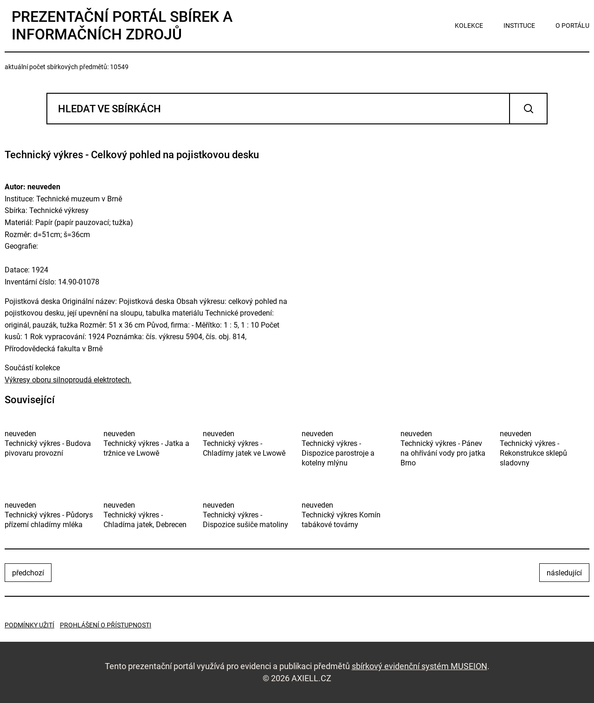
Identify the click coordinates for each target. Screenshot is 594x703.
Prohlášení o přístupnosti (105, 625)
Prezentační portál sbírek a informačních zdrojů (122, 25)
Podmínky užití (29, 625)
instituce (519, 25)
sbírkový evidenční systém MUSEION (419, 666)
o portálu (572, 25)
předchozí (28, 572)
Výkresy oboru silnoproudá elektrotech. (68, 379)
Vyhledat (528, 108)
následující (564, 572)
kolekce (469, 25)
